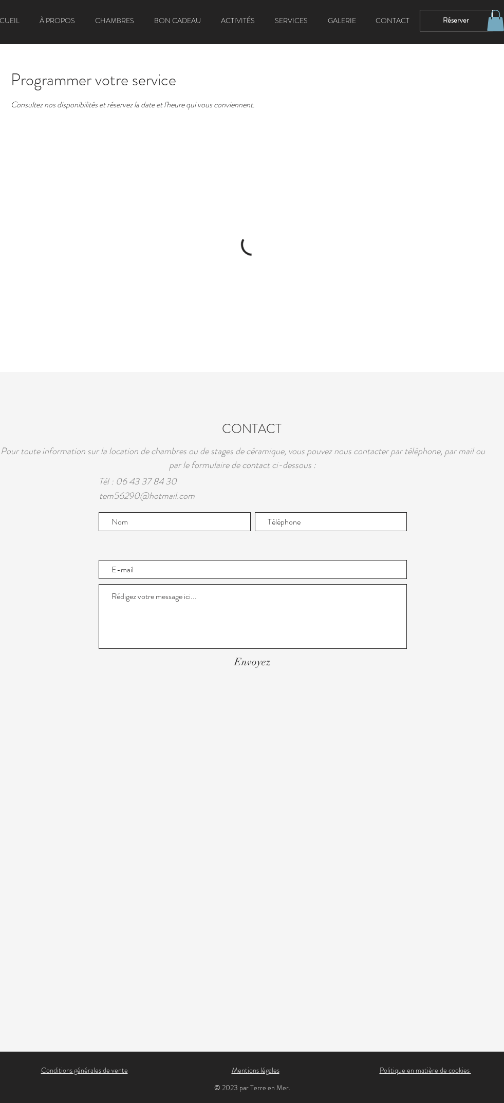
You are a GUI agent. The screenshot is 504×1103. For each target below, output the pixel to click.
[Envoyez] (252, 661)
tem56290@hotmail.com (147, 495)
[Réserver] (456, 20)
